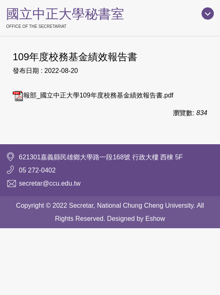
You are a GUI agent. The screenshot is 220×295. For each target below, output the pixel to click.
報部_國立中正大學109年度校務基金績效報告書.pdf (93, 95)
